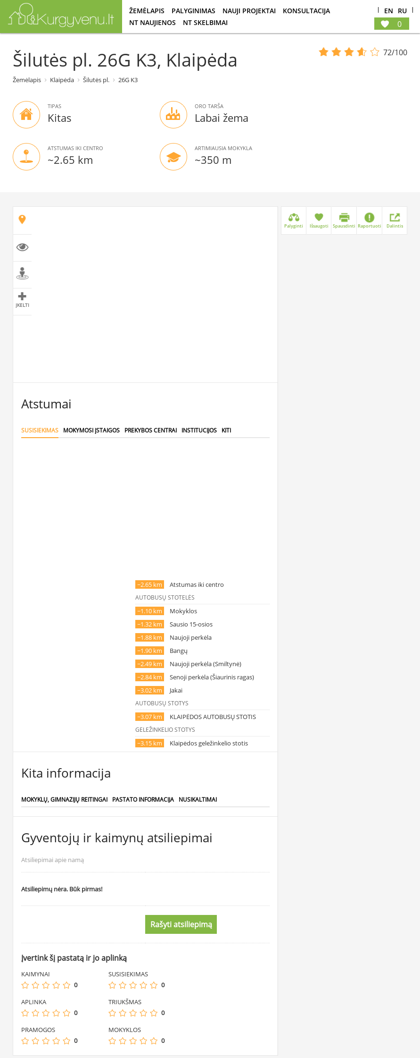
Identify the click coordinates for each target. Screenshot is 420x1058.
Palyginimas (193, 10)
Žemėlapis (147, 10)
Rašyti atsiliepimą (181, 924)
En (388, 11)
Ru (402, 11)
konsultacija (306, 10)
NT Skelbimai (205, 22)
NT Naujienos (152, 22)
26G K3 (128, 80)
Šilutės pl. (96, 80)
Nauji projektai (249, 10)
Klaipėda (62, 80)
